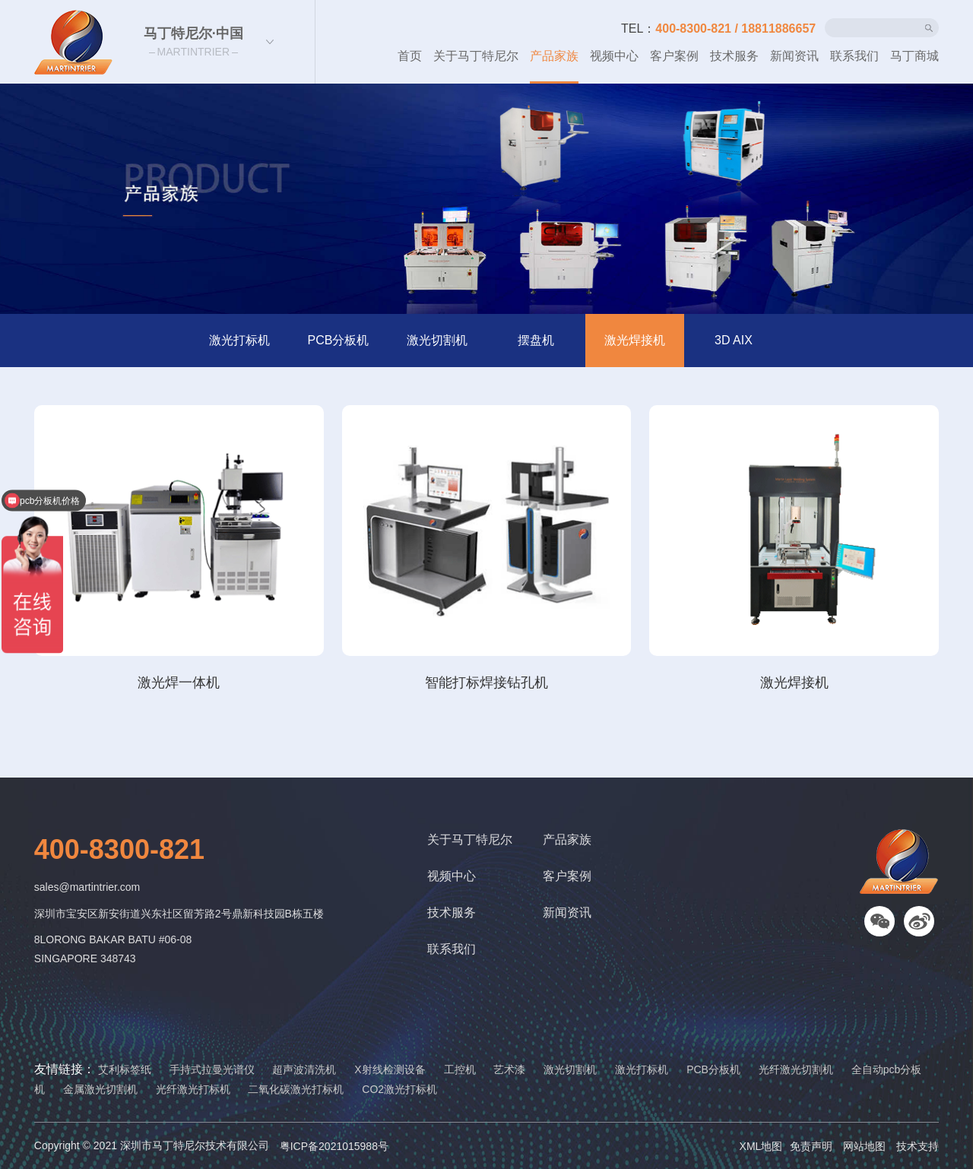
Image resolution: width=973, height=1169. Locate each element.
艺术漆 (509, 1069)
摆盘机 (536, 340)
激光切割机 (437, 340)
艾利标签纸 (124, 1069)
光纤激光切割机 (796, 1069)
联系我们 (854, 55)
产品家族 (554, 55)
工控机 (460, 1069)
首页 (410, 55)
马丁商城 (914, 55)
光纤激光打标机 (193, 1089)
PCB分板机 (338, 340)
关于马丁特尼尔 (475, 55)
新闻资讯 (794, 55)
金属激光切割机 (100, 1089)
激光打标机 (239, 340)
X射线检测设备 (389, 1069)
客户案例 (674, 55)
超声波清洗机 (304, 1069)
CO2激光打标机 (399, 1089)
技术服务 (734, 55)
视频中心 (614, 55)
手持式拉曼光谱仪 (212, 1069)
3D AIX (734, 340)
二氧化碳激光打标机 (296, 1089)
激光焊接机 (634, 340)
